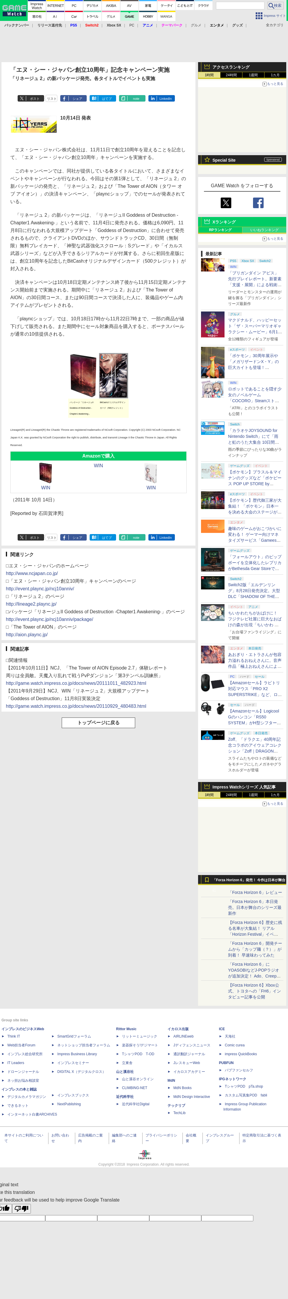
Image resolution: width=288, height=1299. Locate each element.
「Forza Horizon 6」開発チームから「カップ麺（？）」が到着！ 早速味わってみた (255, 949)
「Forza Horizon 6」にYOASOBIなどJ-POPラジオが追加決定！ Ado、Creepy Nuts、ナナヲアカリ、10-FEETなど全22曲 (253, 976)
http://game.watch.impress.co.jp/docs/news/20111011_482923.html (76, 683)
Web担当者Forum (21, 1045)
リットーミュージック (139, 1036)
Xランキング (224, 222)
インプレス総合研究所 (25, 1054)
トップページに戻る (98, 722)
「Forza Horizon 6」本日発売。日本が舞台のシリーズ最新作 (255, 907)
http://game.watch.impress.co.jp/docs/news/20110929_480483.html (76, 706)
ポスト (35, 98)
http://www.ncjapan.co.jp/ (32, 573)
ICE (222, 1029)
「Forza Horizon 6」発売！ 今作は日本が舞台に (249, 881)
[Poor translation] (21, 1209)
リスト (52, 98)
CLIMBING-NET (134, 1088)
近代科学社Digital (135, 1104)
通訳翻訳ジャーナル (189, 1054)
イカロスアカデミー (189, 1072)
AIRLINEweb (183, 1036)
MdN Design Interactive (191, 1097)
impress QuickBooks (241, 1054)
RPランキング (220, 230)
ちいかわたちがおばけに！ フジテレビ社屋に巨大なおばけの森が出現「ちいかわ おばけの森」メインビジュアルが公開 (255, 625)
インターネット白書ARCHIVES (32, 1114)
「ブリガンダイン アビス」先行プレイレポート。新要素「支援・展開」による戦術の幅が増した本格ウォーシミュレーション (255, 285)
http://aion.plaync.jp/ (27, 634)
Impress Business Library (77, 1054)
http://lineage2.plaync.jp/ (31, 604)
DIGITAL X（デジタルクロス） (81, 1072)
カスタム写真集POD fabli (246, 1095)
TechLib (179, 1113)
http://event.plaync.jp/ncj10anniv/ (40, 588)
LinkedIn (166, 98)
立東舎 (127, 1063)
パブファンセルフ (239, 1070)
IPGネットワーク (232, 1079)
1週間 (253, 75)
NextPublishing (69, 1104)
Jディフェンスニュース (191, 1045)
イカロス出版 (178, 1029)
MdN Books (182, 1088)
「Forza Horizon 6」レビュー (255, 892)
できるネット (18, 1106)
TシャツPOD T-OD (138, 1054)
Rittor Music (126, 1029)
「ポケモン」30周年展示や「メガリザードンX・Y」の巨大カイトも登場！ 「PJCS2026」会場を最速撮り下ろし (254, 367)
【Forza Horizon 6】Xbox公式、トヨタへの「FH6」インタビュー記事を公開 (254, 991)
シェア (77, 98)
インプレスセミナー (73, 1063)
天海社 (230, 1036)
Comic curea (235, 1045)
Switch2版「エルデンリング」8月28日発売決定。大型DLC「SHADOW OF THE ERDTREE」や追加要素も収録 (254, 596)
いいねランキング (264, 230)
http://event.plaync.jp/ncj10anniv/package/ (49, 619)
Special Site (224, 160)
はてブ (107, 98)
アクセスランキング (231, 67)
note (136, 98)
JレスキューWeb (186, 1063)
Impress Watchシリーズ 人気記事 (244, 787)
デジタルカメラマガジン (26, 1097)
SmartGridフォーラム (74, 1036)
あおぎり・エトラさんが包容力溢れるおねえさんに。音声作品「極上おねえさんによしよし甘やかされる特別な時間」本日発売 (255, 666)
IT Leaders (15, 1063)
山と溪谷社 (125, 1072)
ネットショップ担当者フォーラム (83, 1045)
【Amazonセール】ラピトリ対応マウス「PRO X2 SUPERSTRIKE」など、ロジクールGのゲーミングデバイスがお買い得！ (255, 694)
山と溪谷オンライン (138, 1079)
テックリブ (176, 1106)
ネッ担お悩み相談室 (23, 1080)
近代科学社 (125, 1097)
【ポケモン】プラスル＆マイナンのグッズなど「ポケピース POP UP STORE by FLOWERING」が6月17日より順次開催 (255, 484)
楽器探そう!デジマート (140, 1045)
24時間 (231, 75)
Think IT (13, 1036)
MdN (171, 1080)
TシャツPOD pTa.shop (244, 1086)
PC (131, 25)
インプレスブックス (73, 1095)
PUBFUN (226, 1063)
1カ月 (275, 75)
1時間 (209, 75)
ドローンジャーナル (23, 1072)
